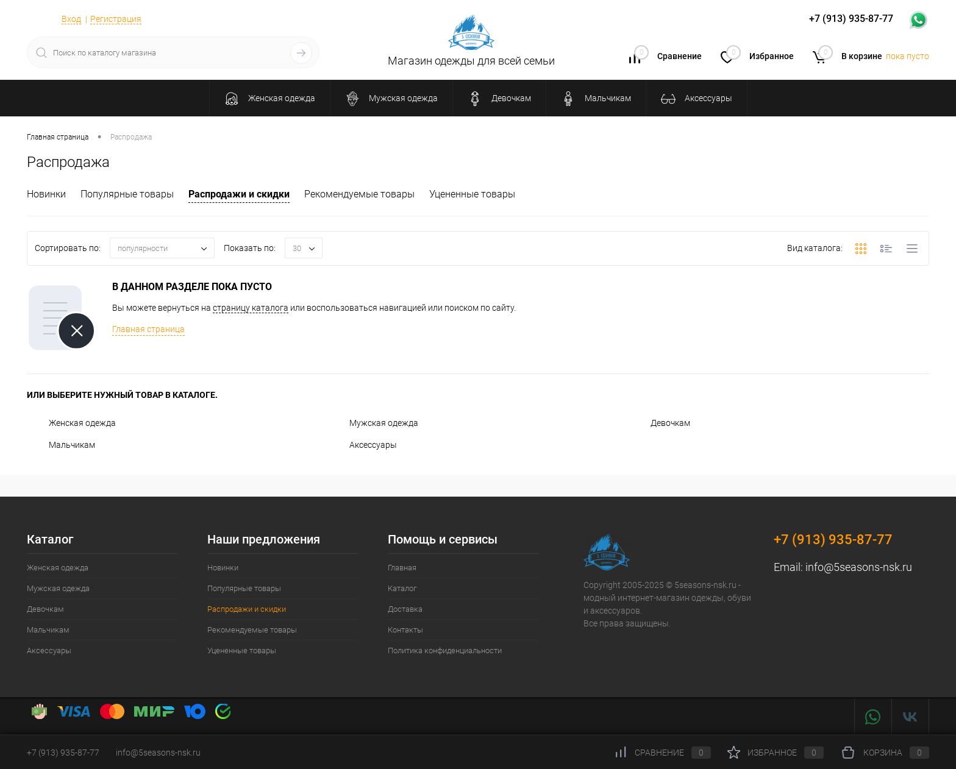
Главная (402, 567)
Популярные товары (127, 194)
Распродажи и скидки (239, 194)
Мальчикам (61, 445)
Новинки (46, 194)
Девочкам (659, 423)
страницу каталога (250, 308)
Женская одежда (71, 423)
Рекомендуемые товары (359, 194)
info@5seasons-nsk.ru (858, 567)
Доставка (405, 609)
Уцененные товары (472, 194)
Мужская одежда (372, 423)
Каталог (402, 588)
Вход (71, 19)
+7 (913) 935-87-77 (833, 539)
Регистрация (115, 19)
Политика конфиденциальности (445, 650)
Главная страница (148, 329)
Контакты (405, 629)
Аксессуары (362, 445)
